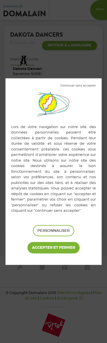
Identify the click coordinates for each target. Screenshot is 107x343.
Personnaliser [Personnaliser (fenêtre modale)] (53, 230)
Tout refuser (78, 85)
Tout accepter (53, 248)
